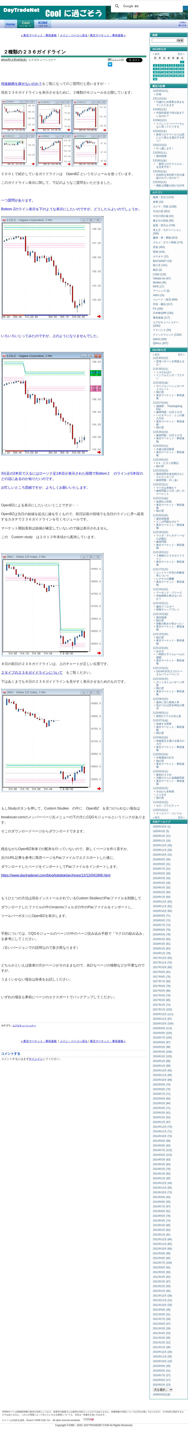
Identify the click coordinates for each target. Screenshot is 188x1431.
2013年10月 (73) (162, 1192)
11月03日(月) (160, 788)
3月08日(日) (160, 120)
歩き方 (160, 651)
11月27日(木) (160, 402)
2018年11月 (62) (162, 906)
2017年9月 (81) (161, 971)
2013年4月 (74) (161, 1220)
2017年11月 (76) (162, 962)
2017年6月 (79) (161, 986)
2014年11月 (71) (162, 1131)
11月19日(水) (160, 532)
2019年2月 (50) (161, 892)
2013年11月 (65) (162, 1187)
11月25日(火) (160, 445)
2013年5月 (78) (161, 1215)
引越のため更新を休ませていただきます (170, 103)
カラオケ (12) (161, 256)
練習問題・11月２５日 (169, 435)
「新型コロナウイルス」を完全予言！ (170, 165)
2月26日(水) (160, 171)
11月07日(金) (160, 720)
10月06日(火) (160, 90)
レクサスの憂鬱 (165, 578)
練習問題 (161, 541)
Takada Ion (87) (162, 278)
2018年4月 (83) (161, 939)
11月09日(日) (160, 698)
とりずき (161, 794)
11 (164, 69)
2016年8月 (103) (162, 1032)
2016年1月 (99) (161, 1065)
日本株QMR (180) (163, 312)
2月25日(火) (160, 182)
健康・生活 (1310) (163, 197)
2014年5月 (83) (161, 1159)
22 (182, 72)
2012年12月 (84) (162, 1239)
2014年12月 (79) (162, 1126)
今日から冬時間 (165, 791)
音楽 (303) (159, 247)
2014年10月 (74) (162, 1136)
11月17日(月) (160, 569)
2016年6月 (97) (161, 1042)
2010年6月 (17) (161, 1380)
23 (155, 75)
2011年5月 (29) (161, 1328)
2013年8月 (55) (161, 1201)
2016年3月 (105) (162, 1056)
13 (173, 69)
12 (168, 69)
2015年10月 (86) (162, 1079)
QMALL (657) (160, 343)
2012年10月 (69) (162, 1248)
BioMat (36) (159, 282)
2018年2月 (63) (161, 948)
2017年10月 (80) (162, 967)
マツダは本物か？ (166, 487)
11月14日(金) (160, 614)
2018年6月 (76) (161, 929)
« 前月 (156, 54)
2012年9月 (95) (161, 1253)
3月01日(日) (160, 144)
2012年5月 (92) (161, 1272)
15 (182, 69)
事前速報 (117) (161, 317)
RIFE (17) (158, 286)
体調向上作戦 (164, 501)
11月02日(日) (160, 802)
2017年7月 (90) (161, 981)
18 (164, 72)
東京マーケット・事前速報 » (108, 35)
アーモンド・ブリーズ (169, 592)
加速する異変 (164, 723)
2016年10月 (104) (163, 1023)
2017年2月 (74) (161, 1004)
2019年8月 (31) (161, 864)
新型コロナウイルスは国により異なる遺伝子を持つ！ (170, 137)
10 (160, 69)
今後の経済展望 (165, 449)
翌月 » (181, 54)
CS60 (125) (159, 274)
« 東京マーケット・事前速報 (39, 35)
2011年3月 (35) (161, 1337)
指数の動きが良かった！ (170, 623)
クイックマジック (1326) (167, 334)
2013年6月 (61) (161, 1211)
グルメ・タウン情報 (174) (168, 242)
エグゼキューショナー (24, 1025)
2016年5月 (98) (161, 1047)
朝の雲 (160, 392)
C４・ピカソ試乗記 (167, 463)
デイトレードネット (10, 24)
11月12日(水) (160, 647)
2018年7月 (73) (161, 925)
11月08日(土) (160, 712)
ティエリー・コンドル (169, 813)
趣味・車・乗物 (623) (165, 237)
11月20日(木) (160, 515)
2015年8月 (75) (161, 1089)
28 (177, 75)
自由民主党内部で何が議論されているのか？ (170, 176)
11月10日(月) (160, 678)
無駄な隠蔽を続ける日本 (170, 185)
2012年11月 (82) (162, 1244)
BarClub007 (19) (162, 260)
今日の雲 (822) (161, 211)
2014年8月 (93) (161, 1145)
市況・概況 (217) (162, 304)
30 (155, 79)
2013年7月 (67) (161, 1206)
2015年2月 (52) (161, 1117)
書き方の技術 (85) (163, 220)
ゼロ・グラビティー (167, 805)
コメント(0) (118, 59)
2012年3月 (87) (161, 1281)
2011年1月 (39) (161, 1347)
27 (173, 75)
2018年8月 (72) (161, 920)
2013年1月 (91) (161, 1234)
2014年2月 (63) (161, 1173)
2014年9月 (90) (161, 1140)
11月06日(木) (160, 737)
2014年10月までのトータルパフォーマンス (169, 673)
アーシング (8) (161, 290)
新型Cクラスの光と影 (168, 716)
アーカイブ (163, 821)
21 (177, 72)
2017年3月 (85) (161, 1000)
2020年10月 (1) (161, 826)
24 (160, 75)
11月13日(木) (160, 634)
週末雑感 (161, 156)
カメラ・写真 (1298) (164, 206)
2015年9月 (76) (161, 1084)
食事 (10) (158, 201)
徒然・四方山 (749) (164, 225)
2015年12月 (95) (162, 1070)
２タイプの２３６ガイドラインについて (32, 672)
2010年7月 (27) (161, 1375)
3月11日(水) (160, 98)
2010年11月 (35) (162, 1356)
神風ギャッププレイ (167, 609)
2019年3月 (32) (161, 887)
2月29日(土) (160, 152)
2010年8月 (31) (161, 1370)
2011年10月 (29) (162, 1305)
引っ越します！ (165, 148)
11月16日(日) (160, 589)
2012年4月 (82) (161, 1276)
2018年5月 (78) (161, 934)
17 (160, 72)
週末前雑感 (162, 518)
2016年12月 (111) (163, 1014)
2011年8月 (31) (161, 1314)
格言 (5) (157, 269)
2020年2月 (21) (161, 835)
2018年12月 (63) (162, 901)
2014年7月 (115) (162, 1150)
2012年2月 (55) (161, 1286)
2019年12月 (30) (162, 845)
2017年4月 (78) (161, 995)
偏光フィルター (165, 606)
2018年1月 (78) (161, 953)
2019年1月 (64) (161, 896)
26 (168, 75)
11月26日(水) (160, 431)
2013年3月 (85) (161, 1225)
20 (173, 72)
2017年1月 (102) (162, 1009)
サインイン (36, 1058)
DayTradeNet (21, 10)
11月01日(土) (160, 809)
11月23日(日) (160, 470)
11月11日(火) (160, 667)
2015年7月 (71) (161, 1093)
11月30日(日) (160, 357)
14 (177, 69)
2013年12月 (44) (162, 1183)
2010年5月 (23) (161, 1384)
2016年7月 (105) (162, 1037)
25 (164, 75)
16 (155, 72)
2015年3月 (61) (161, 1112)
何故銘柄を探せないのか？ (21, 83)
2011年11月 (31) (162, 1300)
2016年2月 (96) (161, 1061)
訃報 (158, 94)
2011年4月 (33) (161, 1333)
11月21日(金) (160, 498)
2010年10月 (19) (162, 1361)
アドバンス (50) (162, 330)
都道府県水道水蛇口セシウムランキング (170, 475)
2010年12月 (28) (162, 1351)
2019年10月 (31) (162, 854)
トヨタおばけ (164, 372)
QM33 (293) (160, 339)
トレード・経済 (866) (165, 299)
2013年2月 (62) (161, 1229)
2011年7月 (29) (161, 1319)
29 (182, 75)
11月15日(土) (160, 603)
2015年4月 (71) (161, 1108)
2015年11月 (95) (162, 1075)
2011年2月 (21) (161, 1342)
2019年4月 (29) (161, 882)
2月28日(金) (160, 160)
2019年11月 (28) (162, 850)
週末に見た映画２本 (167, 702)
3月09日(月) (160, 109)
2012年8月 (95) (161, 1258)
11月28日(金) (160, 382)
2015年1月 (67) (161, 1122)
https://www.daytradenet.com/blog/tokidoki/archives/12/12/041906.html (55, 875)
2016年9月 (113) (162, 1028)
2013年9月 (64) (161, 1197)
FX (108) (158, 308)
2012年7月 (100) (162, 1262)
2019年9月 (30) (161, 859)
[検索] (146, 6)
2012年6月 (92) (161, 1267)
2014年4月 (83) (161, 1164)
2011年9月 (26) (161, 1309)
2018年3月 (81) (161, 943)
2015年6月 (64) (161, 1098)
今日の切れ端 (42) (163, 215)
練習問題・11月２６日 (169, 412)
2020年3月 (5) (161, 831)
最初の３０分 (164, 774)
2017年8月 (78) (161, 976)
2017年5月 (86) (161, 990)
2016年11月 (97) (162, 1018)
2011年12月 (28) (162, 1295)
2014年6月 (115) (162, 1154)
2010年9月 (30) (161, 1365)
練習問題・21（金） (167, 480)
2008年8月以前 (161, 1394)
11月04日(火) (160, 771)
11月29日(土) (160, 368)
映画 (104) (159, 251)
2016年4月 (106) (162, 1051)
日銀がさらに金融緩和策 (170, 777)
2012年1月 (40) (161, 1290)
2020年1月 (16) (161, 840)
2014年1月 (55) (161, 1178)
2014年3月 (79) (161, 1168)
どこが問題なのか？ (167, 521)
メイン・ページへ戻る (74, 35)
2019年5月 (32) (161, 878)
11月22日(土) (160, 484)
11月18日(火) (160, 552)
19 (168, 72)
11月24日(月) (160, 459)
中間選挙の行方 (165, 757)
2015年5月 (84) (161, 1103)
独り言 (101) (160, 265)
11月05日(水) (160, 754)
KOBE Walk (42, 24)
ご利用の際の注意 (182, 24)
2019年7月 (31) (161, 868)
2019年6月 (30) (161, 873)
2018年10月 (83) (162, 911)
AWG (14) (158, 295)
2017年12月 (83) (162, 957)
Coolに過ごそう (25, 24)
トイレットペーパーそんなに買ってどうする (170, 125)
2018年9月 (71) (161, 915)
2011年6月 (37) (161, 1323)
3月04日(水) (160, 131)
